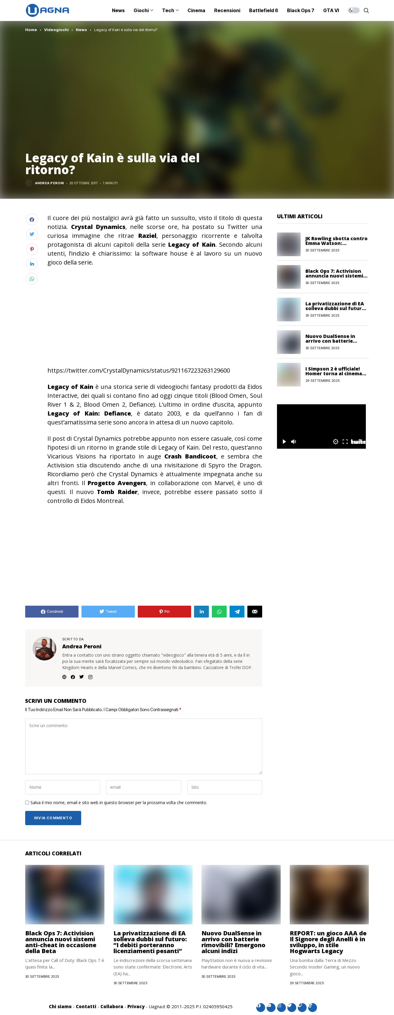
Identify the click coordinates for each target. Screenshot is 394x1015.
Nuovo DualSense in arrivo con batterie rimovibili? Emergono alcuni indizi (233, 942)
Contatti (86, 1006)
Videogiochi (56, 29)
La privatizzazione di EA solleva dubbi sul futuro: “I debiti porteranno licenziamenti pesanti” (150, 942)
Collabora (111, 1006)
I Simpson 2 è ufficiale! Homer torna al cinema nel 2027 (333, 373)
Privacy (136, 1006)
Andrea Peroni (49, 183)
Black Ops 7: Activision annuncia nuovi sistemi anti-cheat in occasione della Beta (60, 942)
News (81, 29)
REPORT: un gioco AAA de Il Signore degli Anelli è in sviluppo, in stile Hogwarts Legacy (328, 942)
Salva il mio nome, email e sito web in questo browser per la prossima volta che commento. (119, 802)
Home (31, 29)
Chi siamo (60, 1006)
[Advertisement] (154, 315)
